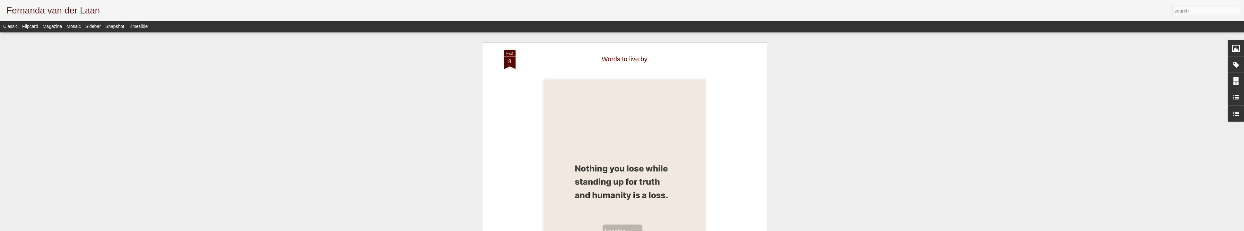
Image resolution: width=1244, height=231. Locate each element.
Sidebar (93, 26)
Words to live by (625, 59)
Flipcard (30, 26)
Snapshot (114, 26)
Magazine (52, 26)
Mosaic (73, 26)
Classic (10, 26)
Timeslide (138, 26)
